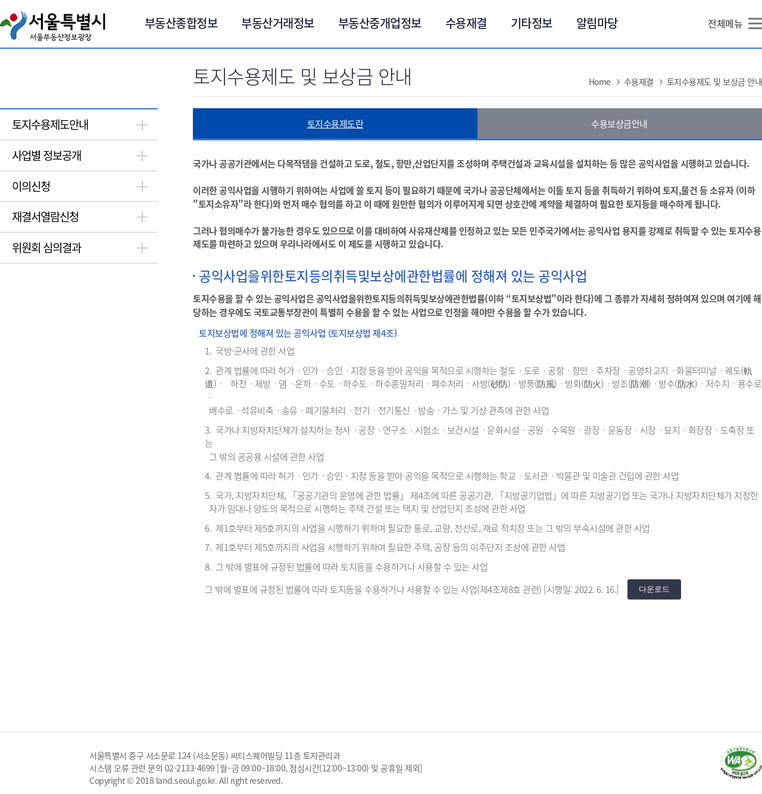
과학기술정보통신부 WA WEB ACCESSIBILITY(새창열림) (741, 763)
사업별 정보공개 (46, 155)
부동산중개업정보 (379, 23)
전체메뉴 (725, 23)
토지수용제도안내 (50, 124)
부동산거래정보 (277, 23)
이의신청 (31, 186)
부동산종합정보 (181, 23)
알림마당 (597, 23)
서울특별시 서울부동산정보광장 (52, 26)
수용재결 (466, 23)
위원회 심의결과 (46, 247)
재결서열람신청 (45, 216)
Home (600, 81)
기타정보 (531, 23)
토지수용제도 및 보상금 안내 (715, 81)
